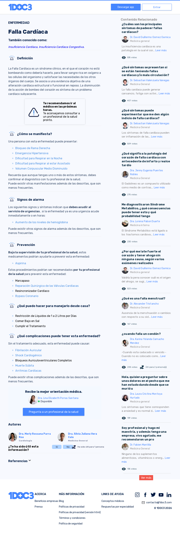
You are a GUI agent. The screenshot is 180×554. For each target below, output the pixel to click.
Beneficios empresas (46, 501)
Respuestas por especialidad (117, 506)
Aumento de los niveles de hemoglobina (41, 222)
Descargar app (126, 7)
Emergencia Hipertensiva (31, 153)
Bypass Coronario (26, 296)
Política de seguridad (70, 523)
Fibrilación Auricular (28, 350)
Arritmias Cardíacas (28, 370)
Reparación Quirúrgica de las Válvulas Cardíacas (47, 285)
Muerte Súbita (24, 365)
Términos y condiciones (72, 518)
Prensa (39, 506)
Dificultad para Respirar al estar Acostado (42, 163)
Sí (57, 447)
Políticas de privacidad (71, 506)
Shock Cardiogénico (28, 355)
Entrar (156, 7)
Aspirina (20, 263)
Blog (61, 501)
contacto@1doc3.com (157, 502)
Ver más (146, 477)
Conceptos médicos (112, 501)
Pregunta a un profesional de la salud (53, 412)
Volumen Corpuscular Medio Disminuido (41, 168)
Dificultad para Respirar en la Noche (38, 158)
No (68, 447)
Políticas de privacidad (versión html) (80, 512)
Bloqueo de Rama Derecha (32, 148)
